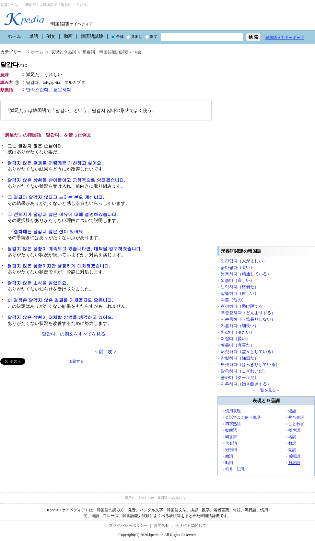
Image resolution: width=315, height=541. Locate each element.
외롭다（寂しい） (237, 280)
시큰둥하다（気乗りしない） (248, 319)
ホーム (14, 36)
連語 (292, 411)
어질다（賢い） (235, 338)
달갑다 (13, 64)
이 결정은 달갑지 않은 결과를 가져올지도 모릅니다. (60, 300)
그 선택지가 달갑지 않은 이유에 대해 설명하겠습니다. (62, 214)
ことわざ (296, 424)
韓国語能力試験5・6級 (120, 52)
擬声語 (294, 430)
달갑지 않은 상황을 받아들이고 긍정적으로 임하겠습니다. (66, 180)
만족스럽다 (37, 89)
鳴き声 (231, 437)
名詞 (292, 437)
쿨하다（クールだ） (240, 377)
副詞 (292, 449)
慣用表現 (233, 411)
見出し (134, 36)
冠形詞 (231, 449)
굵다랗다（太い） (237, 267)
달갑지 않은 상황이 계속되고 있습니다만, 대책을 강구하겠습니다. (74, 248)
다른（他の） (233, 299)
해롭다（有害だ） (237, 345)
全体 (117, 36)
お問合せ (161, 525)
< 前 (99, 351)
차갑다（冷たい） (237, 332)
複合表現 (296, 417)
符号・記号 (235, 469)
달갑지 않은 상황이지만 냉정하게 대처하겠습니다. (58, 265)
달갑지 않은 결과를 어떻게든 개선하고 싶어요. (55, 163)
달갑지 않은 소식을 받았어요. (37, 283)
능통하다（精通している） (246, 273)
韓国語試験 (92, 36)
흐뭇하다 (62, 89)
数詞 (292, 443)
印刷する (76, 361)
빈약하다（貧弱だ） (240, 286)
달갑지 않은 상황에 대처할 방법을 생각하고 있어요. (60, 317)
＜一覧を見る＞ (266, 390)
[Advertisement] (49, 410)
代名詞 (231, 443)
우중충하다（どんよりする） (248, 312)
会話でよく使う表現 (242, 417)
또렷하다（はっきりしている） (250, 364)
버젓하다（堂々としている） (248, 351)
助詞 (229, 456)
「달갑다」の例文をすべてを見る (71, 334)
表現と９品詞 (63, 52)
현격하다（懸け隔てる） (244, 306)
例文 (50, 36)
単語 (33, 36)
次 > (112, 351)
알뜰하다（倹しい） (240, 293)
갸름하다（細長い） (240, 325)
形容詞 (88, 52)
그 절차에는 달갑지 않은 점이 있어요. (46, 231)
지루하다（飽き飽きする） (246, 383)
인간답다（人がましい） (244, 261)
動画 (68, 36)
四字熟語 (233, 424)
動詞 (229, 462)
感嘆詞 (294, 456)
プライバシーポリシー (128, 525)
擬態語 (231, 430)
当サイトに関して (190, 525)
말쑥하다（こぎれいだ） (244, 371)
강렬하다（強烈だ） (240, 358)
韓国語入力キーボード (284, 37)
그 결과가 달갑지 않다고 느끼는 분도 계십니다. (55, 197)
